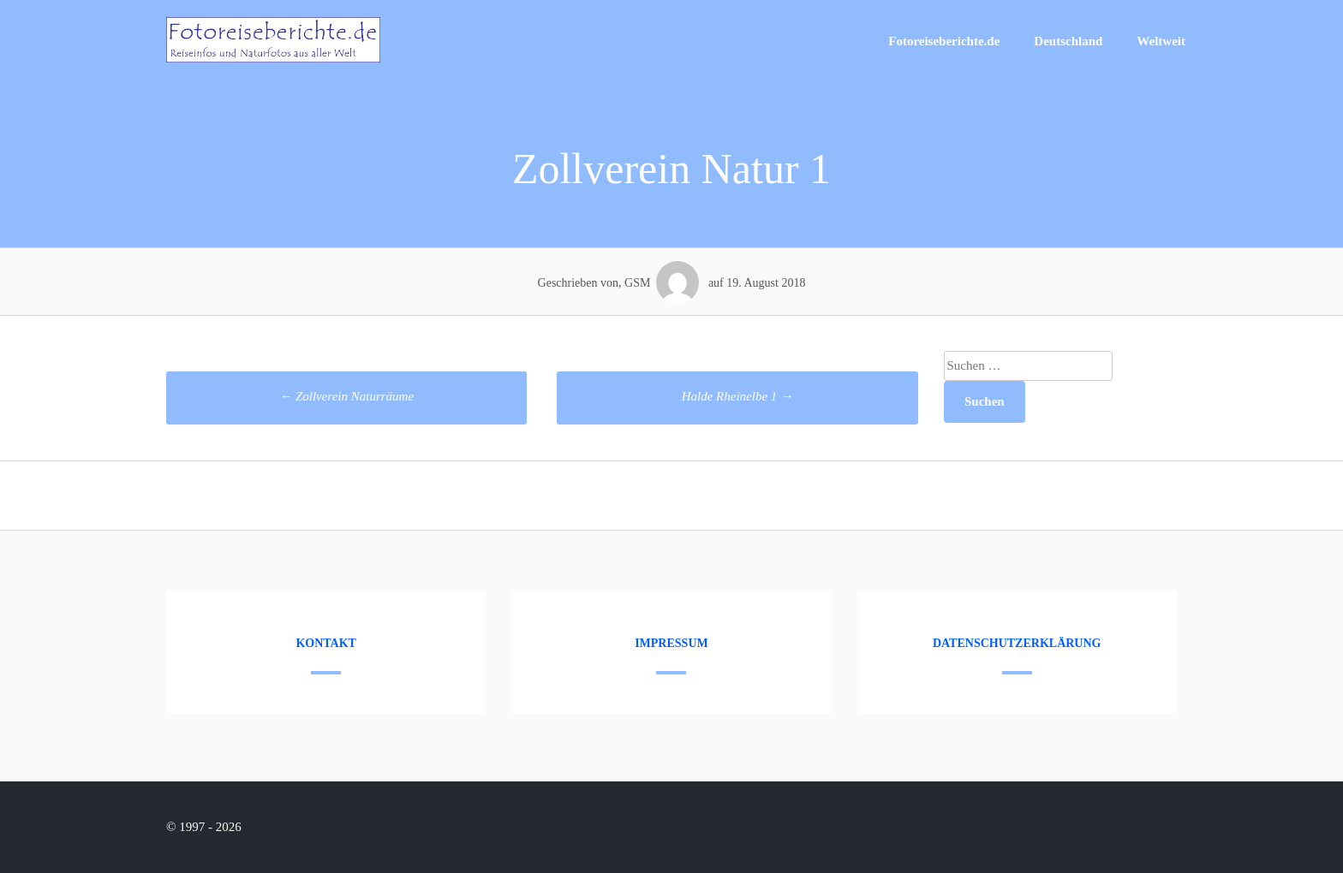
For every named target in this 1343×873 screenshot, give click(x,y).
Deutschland (1068, 41)
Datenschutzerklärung (1017, 643)
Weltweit (1161, 41)
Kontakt (325, 643)
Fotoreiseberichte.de (944, 41)
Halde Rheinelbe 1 (737, 396)
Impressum (671, 643)
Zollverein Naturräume (346, 396)
